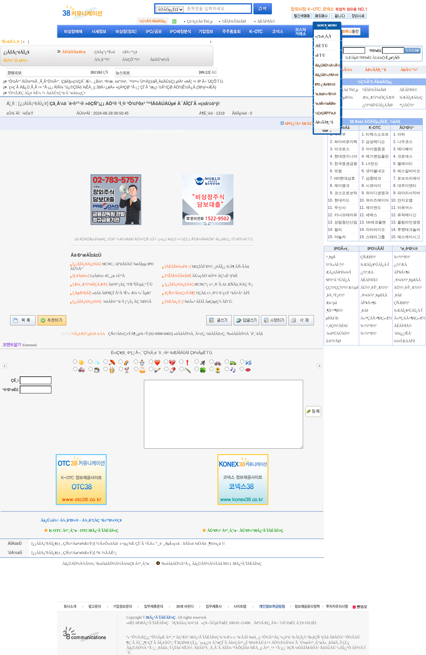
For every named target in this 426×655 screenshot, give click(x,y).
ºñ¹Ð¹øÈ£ (10, 390)
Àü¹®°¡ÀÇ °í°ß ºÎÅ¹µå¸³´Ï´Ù (131, 284)
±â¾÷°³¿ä (129, 52)
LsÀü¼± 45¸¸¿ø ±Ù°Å (107, 276)
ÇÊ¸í (14, 380)
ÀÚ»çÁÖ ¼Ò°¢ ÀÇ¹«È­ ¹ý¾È (215, 276)
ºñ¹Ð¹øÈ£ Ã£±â (370, 57)
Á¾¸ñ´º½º (102, 59)
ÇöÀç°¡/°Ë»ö (105, 52)
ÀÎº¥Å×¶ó (368, 303)
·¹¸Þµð (330, 257)
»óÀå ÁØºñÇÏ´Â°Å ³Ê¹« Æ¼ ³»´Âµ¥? (121, 293)
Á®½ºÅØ (333, 341)
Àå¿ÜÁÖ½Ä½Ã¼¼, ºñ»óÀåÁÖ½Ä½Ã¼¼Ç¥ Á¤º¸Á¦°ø (105, 563)
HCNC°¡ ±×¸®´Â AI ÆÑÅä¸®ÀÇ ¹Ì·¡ (224, 284)
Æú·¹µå (331, 303)
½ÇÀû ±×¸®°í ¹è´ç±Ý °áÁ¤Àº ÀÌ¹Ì (222, 293)
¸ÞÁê (364, 310)
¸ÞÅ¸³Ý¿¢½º (335, 295)
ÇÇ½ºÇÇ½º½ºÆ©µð (342, 287)
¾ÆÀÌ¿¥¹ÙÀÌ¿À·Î (374, 264)
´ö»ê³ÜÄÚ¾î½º (338, 333)
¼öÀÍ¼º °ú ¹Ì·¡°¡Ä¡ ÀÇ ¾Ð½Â (126, 301)
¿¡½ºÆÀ (366, 272)
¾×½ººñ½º (368, 326)
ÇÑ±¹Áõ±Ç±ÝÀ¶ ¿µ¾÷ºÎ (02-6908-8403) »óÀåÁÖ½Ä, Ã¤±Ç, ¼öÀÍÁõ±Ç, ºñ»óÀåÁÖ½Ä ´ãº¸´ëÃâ (185, 333)
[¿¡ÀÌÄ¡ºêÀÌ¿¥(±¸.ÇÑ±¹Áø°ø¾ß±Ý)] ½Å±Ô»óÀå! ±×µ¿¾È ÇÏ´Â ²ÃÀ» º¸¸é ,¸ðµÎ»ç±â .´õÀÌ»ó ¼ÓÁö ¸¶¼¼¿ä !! (128, 543)
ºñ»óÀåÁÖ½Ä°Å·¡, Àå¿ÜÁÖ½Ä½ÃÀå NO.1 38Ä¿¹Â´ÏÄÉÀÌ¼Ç (211, 563)
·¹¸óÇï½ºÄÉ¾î (337, 326)
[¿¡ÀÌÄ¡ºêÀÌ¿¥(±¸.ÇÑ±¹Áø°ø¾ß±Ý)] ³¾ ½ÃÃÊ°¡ (74, 552)
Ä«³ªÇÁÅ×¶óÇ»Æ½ (376, 318)
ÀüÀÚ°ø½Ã (159, 59)
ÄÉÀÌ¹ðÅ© (369, 280)
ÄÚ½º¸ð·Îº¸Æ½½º (374, 287)
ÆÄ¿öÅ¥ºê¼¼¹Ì (338, 272)
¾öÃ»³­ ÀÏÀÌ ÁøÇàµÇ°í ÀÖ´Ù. (208, 301)
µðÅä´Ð (332, 318)
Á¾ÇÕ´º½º (131, 59)
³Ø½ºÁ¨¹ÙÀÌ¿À (338, 280)
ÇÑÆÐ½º (368, 257)
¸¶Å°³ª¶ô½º (334, 310)
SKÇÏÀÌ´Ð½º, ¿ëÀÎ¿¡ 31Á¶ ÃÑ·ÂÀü (220, 266)
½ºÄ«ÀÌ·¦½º (335, 264)
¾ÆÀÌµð (351, 57)
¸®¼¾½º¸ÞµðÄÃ (373, 295)
